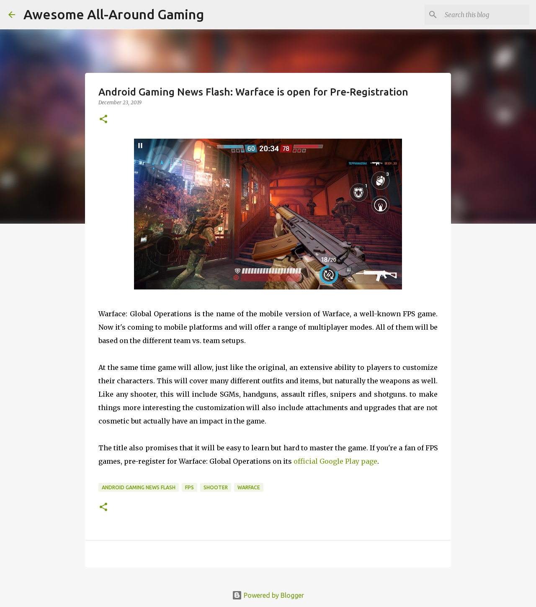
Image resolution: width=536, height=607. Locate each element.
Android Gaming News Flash (138, 487)
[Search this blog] (485, 15)
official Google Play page (335, 461)
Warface (248, 487)
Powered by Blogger (268, 595)
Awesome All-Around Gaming (113, 14)
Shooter (216, 487)
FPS (189, 487)
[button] (103, 119)
